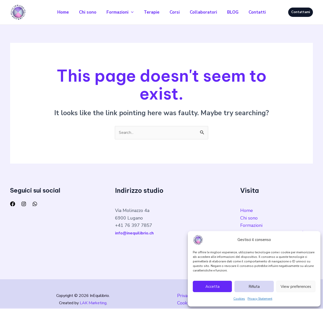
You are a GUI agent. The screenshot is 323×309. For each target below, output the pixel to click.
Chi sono (82, 12)
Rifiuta (254, 286)
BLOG (238, 12)
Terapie (150, 12)
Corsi (176, 12)
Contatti (264, 12)
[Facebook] (12, 204)
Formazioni (116, 12)
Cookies (239, 299)
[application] (127, 12)
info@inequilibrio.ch (136, 234)
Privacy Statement (260, 299)
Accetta (212, 286)
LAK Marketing (93, 303)
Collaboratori (206, 12)
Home (56, 12)
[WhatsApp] (34, 204)
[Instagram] (23, 204)
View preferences (296, 286)
